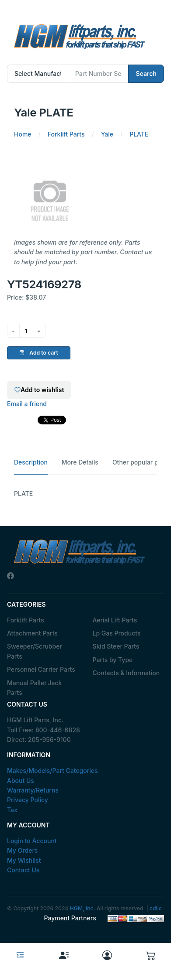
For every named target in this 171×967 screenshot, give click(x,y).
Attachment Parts (32, 633)
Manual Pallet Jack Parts (34, 687)
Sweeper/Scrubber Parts (34, 650)
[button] (151, 955)
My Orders (22, 850)
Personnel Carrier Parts (41, 669)
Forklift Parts (25, 620)
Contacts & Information (126, 673)
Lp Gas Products (117, 633)
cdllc (156, 908)
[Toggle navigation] (20, 955)
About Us (20, 780)
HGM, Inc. (82, 908)
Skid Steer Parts (116, 646)
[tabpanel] (85, 494)
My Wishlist (24, 860)
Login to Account (32, 840)
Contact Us (23, 870)
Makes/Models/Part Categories (52, 770)
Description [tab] (31, 462)
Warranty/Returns (33, 790)
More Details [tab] (80, 462)
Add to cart (38, 352)
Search (146, 73)
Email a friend (27, 403)
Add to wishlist (39, 389)
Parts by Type (113, 659)
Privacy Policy (27, 799)
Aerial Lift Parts (115, 620)
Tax (12, 809)
